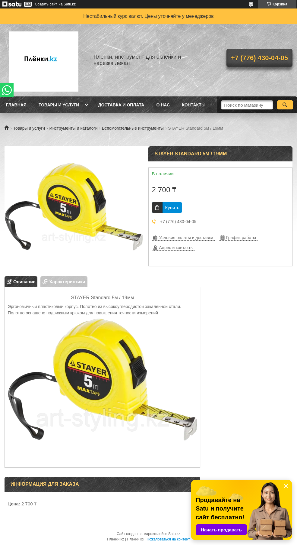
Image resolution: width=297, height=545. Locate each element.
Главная (16, 104)
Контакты (193, 104)
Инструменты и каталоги (73, 128)
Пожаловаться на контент (168, 539)
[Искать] (285, 104)
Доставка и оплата (121, 104)
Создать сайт (46, 4)
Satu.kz (174, 534)
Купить (172, 207)
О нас (163, 104)
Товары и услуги (59, 104)
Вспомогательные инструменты (133, 128)
